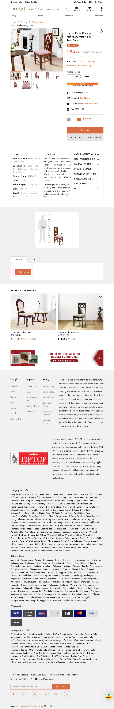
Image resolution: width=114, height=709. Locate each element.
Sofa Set (14, 497)
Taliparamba (79, 559)
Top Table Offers (44, 659)
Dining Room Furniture (86, 506)
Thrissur (14, 575)
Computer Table (63, 538)
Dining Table (32, 509)
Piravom (56, 581)
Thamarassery (96, 566)
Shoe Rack (70, 503)
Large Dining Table (19, 516)
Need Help (16, 2)
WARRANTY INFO (83, 164)
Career (14, 407)
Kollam (39, 594)
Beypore (76, 566)
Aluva (60, 578)
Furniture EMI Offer (85, 637)
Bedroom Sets (33, 525)
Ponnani (90, 569)
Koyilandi (67, 566)
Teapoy (70, 500)
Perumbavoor (16, 581)
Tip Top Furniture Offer (63, 634)
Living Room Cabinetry (35, 503)
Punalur (87, 594)
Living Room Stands (39, 506)
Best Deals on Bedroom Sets (23, 659)
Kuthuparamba (17, 563)
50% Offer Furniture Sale (84, 649)
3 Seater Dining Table (81, 509)
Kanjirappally (55, 588)
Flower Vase (69, 547)
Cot (54, 522)
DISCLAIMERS (81, 183)
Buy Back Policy (47, 404)
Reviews (18, 259)
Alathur (83, 572)
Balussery (57, 566)
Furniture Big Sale (33, 646)
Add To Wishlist (94, 137)
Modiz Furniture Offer (65, 637)
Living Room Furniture (20, 494)
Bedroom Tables (18, 528)
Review (14, 396)
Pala (81, 584)
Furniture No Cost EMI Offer (23, 656)
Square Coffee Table (84, 500)
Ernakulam (26, 578)
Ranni (90, 588)
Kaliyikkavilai (68, 600)
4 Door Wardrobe (83, 535)
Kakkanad (76, 578)
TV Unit (50, 503)
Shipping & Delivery (47, 413)
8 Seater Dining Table (40, 513)
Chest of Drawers (18, 538)
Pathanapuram (64, 594)
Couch (23, 497)
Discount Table (17, 646)
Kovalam (57, 600)
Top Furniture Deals (19, 634)
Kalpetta (93, 563)
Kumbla (38, 559)
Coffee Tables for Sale (76, 662)
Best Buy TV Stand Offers (83, 652)
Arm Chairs (79, 497)
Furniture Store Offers (45, 649)
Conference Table (94, 538)
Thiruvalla (81, 588)
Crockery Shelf (49, 519)
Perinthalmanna (17, 572)
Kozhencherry (24, 591)
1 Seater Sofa (43, 494)
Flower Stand (55, 506)
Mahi (38, 563)
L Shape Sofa (85, 494)
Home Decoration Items (51, 547)
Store (13, 391)
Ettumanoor (89, 584)
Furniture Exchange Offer (55, 640)
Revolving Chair (77, 544)
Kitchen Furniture (18, 509)
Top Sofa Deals (43, 656)
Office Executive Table (35, 541)
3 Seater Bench (91, 516)
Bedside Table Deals (56, 662)
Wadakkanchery (40, 575)
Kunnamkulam (25, 575)
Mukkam (24, 569)
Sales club (31, 411)
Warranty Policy (47, 422)
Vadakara (47, 566)
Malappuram (35, 569)
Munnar (95, 581)
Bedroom (69, 15)
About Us (14, 385)
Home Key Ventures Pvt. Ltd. (32, 705)
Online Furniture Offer (52, 646)
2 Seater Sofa (57, 494)
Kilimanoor (67, 597)
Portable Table (17, 531)
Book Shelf (33, 544)
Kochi (67, 578)
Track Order (80, 2)
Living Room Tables (43, 500)
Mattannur (96, 559)
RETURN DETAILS (82, 168)
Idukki (76, 581)
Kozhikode (15, 566)
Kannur (58, 559)
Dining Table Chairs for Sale (85, 659)
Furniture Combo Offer (21, 643)
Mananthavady (58, 563)
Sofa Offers (16, 640)
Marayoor (85, 581)
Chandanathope (34, 597)
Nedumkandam (40, 584)
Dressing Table (47, 528)
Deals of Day (16, 418)
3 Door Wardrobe (65, 535)
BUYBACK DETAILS (83, 178)
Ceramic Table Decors (20, 550)
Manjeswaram (27, 559)
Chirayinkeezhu (17, 600)
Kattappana (53, 584)
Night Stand (30, 531)
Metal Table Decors (62, 550)
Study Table (74, 528)
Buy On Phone (96, 2)
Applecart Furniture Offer (43, 637)
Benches (14, 500)
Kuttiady (37, 566)
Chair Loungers (26, 500)
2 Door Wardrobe (48, 535)
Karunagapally (50, 594)
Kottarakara (77, 594)
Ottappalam (63, 572)
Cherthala (47, 591)
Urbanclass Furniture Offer (86, 634)
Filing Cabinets (90, 541)
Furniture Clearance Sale (59, 652)
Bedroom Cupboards (28, 535)
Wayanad (46, 563)
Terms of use (48, 386)
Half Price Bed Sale (38, 652)
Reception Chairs (18, 547)
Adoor (13, 591)
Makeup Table (61, 528)
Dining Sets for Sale (62, 659)
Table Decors (82, 547)
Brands (13, 413)
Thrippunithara (44, 581)
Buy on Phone (33, 405)
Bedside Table (33, 528)
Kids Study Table (88, 528)
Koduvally (15, 569)
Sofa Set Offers (39, 643)
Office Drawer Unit (19, 544)
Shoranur (74, 572)
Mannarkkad (41, 572)
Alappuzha (36, 591)
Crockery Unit (88, 519)
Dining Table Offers (79, 656)
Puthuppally (28, 588)
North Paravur (39, 578)
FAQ (76, 188)
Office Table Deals (19, 662)
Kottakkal (66, 569)
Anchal (13, 597)
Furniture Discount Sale (33, 640)
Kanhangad (48, 559)
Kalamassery (67, 581)
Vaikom (73, 584)
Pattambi (52, 572)
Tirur (83, 569)
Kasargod (15, 559)
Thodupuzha (26, 584)
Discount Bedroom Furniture (60, 643)
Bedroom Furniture (37, 522)
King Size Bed (64, 522)
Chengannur (96, 591)
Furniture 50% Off (82, 643)
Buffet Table (63, 519)
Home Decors (33, 547)
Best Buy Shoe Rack (37, 662)
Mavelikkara (16, 594)
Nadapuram (27, 566)
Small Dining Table (82, 513)
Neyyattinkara (45, 600)
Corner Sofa (33, 497)
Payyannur (67, 559)
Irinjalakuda (15, 578)
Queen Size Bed (79, 522)
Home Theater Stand (19, 506)
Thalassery (29, 563)
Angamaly (52, 578)
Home (13, 22)
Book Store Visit (31, 399)
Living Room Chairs (49, 497)
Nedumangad (32, 600)
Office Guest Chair (94, 544)
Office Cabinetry (75, 541)
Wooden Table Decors (42, 550)
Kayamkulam (28, 594)
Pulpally (70, 563)
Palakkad (30, 572)
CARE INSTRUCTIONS (85, 154)
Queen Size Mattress (83, 525)
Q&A (33, 259)
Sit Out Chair (91, 497)
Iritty (88, 559)
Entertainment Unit (84, 503)
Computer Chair (61, 544)
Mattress (68, 525)
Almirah (14, 535)
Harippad (84, 591)
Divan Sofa (97, 494)
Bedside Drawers (44, 531)
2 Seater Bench (75, 516)
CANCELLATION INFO (85, 173)
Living (13, 15)
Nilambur (47, 569)
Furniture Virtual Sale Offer (22, 649)
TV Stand (60, 503)
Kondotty (56, 569)
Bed (49, 522)
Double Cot (47, 525)
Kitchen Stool (61, 516)
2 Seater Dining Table (60, 509)
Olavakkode (93, 572)
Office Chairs (46, 544)
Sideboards (75, 519)
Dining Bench (35, 516)
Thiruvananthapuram (51, 597)
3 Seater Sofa (71, 494)
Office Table (48, 538)
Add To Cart (76, 137)
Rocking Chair (66, 497)
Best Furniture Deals (19, 652)
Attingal (22, 597)
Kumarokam (16, 588)
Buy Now (85, 130)
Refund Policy (49, 397)
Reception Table (17, 541)
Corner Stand (69, 506)
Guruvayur (53, 575)
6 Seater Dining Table (20, 513)
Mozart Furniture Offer (20, 637)
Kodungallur (89, 575)
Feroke (85, 566)
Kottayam (64, 584)
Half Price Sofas (64, 649)
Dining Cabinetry (18, 519)
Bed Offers (73, 640)
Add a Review (23, 271)
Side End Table (17, 503)
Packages (99, 15)
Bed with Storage (18, 525)
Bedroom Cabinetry (62, 531)
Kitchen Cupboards (19, 522)
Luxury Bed (58, 525)
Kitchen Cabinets (34, 519)
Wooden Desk (78, 538)
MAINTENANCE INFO (84, 159)
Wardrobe (94, 531)
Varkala (77, 597)
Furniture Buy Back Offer (40, 634)
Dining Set (44, 509)
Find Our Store (32, 2)
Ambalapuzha (72, 591)
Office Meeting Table (57, 541)
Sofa (33, 494)
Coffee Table (59, 500)
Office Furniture (34, 538)
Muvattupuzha (30, 581)
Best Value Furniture (60, 656)
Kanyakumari (80, 600)
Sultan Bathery (81, 563)
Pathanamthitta (69, 588)
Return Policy (48, 391)
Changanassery (41, 588)
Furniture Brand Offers (90, 640)
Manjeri (75, 569)
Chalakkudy (77, 575)
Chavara (96, 594)
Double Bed (94, 522)
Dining (40, 15)
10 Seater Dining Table (62, 513)
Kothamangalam (89, 578)
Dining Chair (37, 22)
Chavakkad (65, 575)
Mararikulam (59, 591)
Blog (13, 402)
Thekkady (15, 584)
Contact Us (31, 386)
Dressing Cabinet (80, 531)
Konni (96, 588)
